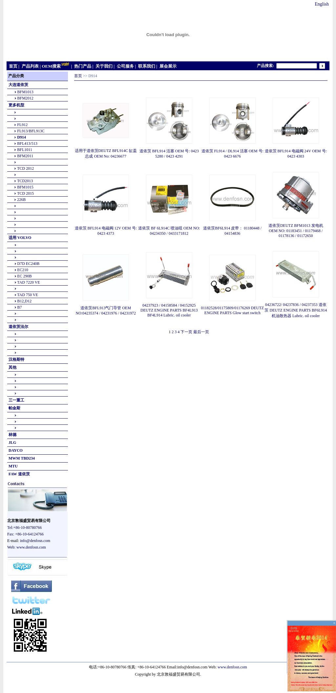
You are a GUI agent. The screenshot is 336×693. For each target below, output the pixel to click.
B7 (19, 307)
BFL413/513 (27, 143)
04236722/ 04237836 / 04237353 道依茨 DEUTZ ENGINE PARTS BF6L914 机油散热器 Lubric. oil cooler (295, 310)
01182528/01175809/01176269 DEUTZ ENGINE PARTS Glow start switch (232, 310)
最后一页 (201, 332)
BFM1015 (25, 187)
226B (21, 199)
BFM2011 (25, 156)
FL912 (22, 124)
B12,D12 (24, 301)
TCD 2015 (25, 193)
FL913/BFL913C (30, 131)
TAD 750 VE (27, 294)
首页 (78, 76)
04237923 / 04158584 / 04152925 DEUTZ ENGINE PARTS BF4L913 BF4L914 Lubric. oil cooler (169, 310)
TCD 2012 (25, 168)
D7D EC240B (28, 263)
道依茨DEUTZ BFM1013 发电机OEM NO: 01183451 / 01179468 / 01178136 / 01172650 (295, 230)
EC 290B (24, 276)
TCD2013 (25, 181)
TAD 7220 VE (28, 282)
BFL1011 (24, 149)
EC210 (22, 270)
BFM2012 (25, 98)
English (322, 4)
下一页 (186, 332)
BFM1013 (25, 92)
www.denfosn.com (31, 547)
